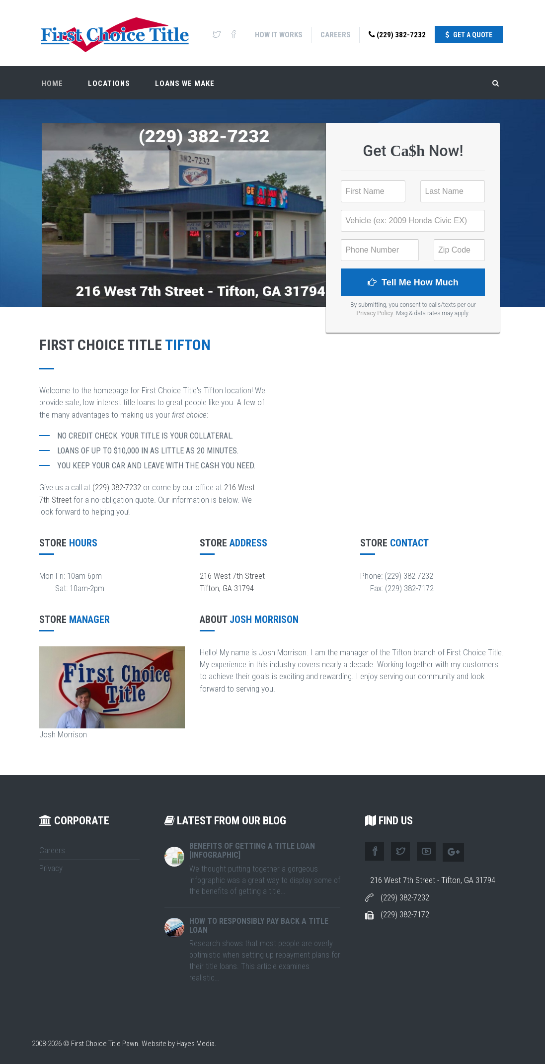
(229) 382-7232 (397, 34)
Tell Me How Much (413, 282)
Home (52, 82)
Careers (335, 34)
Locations (109, 82)
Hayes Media (195, 1043)
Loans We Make (185, 82)
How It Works (279, 34)
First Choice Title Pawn (104, 1043)
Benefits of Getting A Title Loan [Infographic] (252, 850)
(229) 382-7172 (405, 914)
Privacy (51, 868)
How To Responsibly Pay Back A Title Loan (258, 925)
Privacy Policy (375, 313)
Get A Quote (468, 35)
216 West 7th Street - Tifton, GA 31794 (432, 880)
